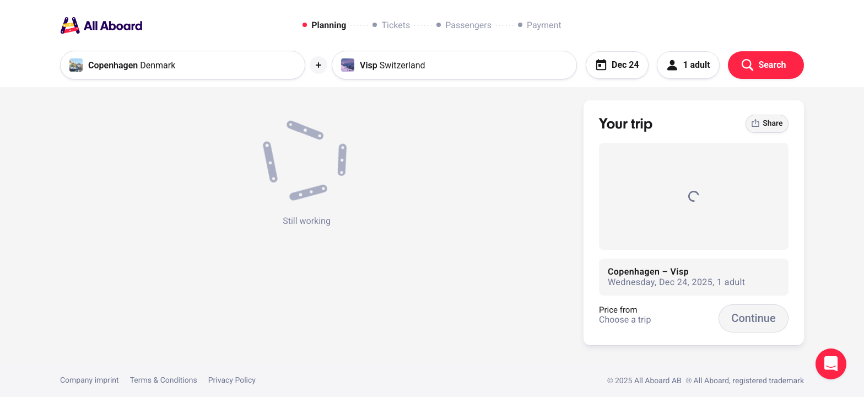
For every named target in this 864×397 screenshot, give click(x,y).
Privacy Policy (232, 380)
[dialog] (432, 25)
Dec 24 (617, 65)
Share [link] (766, 123)
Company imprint (89, 380)
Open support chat (831, 363)
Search (764, 65)
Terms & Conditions (163, 380)
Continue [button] (753, 318)
